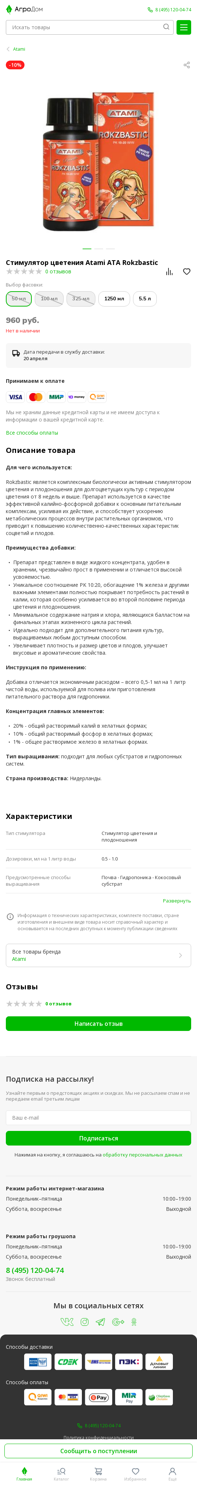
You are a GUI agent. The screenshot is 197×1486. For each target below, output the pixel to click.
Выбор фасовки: (24, 285)
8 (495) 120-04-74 (35, 1270)
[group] (98, 161)
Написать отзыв (99, 1024)
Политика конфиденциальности (99, 1438)
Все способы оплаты (32, 432)
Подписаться (98, 1138)
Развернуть (177, 901)
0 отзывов (58, 271)
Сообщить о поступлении (98, 1451)
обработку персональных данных (142, 1154)
